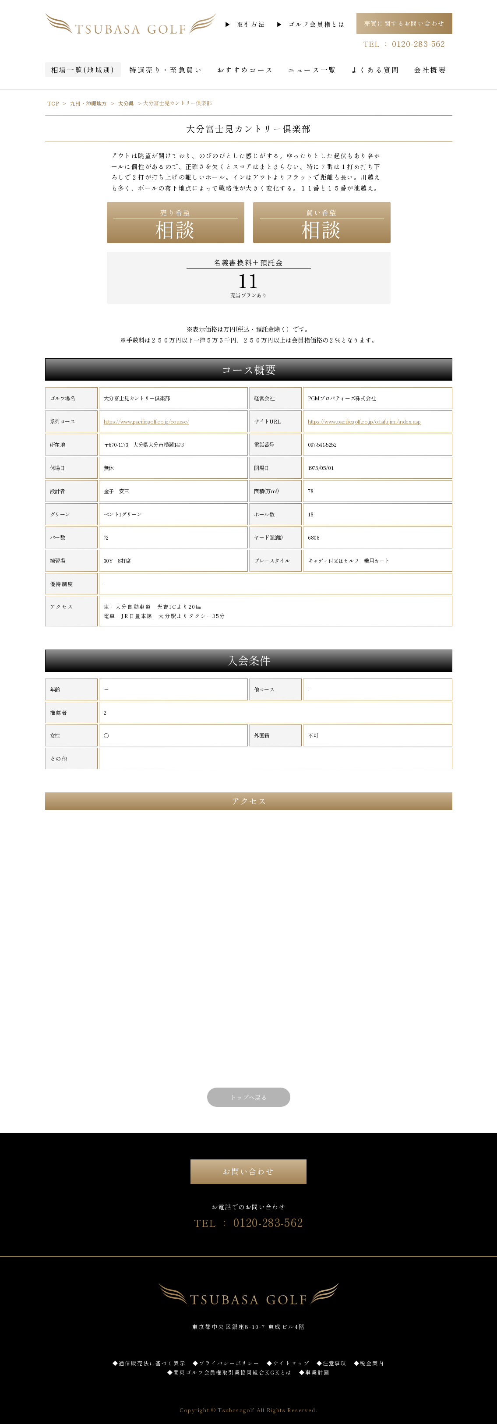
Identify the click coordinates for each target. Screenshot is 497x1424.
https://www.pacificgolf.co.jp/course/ (146, 421)
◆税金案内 (369, 1363)
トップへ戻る (248, 1097)
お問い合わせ (248, 1171)
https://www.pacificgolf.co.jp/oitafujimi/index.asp (364, 421)
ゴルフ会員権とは (317, 24)
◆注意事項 (332, 1363)
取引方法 (251, 24)
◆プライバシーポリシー (226, 1363)
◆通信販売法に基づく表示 (149, 1363)
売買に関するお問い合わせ (404, 23)
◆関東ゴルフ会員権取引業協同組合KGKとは (229, 1372)
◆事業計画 (314, 1372)
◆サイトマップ (288, 1363)
